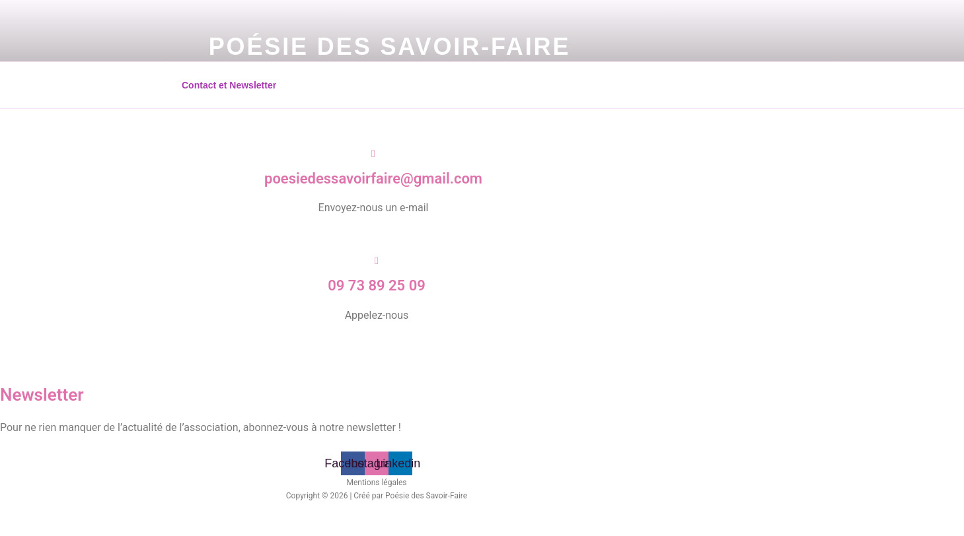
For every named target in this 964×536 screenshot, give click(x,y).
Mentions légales (377, 482)
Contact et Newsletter (229, 85)
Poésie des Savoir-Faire (390, 46)
